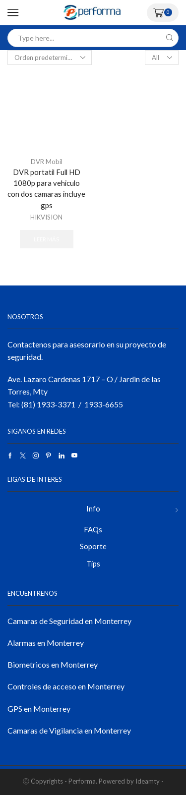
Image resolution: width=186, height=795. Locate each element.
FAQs (93, 529)
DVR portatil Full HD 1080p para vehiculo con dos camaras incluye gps (46, 189)
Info (93, 508)
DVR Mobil (46, 162)
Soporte (93, 546)
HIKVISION (46, 217)
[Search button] (169, 38)
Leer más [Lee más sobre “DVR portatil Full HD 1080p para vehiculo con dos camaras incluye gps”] (46, 239)
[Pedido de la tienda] (49, 57)
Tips (93, 563)
